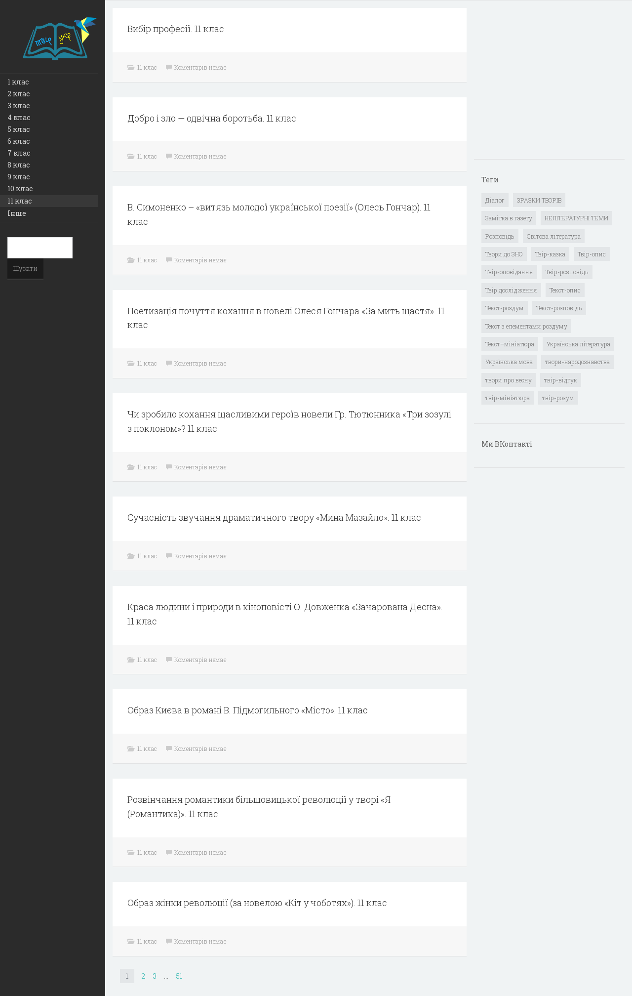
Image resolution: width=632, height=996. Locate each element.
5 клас (18, 129)
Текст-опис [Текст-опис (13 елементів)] (565, 290)
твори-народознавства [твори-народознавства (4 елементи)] (577, 362)
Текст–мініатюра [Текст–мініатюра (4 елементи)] (509, 344)
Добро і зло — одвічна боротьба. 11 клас (211, 118)
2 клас (18, 93)
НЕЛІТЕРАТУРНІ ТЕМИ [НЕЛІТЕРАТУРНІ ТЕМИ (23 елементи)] (576, 218)
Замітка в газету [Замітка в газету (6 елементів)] (508, 218)
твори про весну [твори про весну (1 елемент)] (508, 380)
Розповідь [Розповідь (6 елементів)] (499, 236)
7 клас (18, 153)
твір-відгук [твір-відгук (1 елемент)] (560, 380)
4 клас (18, 117)
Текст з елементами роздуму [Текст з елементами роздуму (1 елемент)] (526, 326)
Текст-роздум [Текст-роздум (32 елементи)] (504, 308)
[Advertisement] (555, 84)
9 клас (18, 176)
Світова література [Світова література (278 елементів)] (554, 236)
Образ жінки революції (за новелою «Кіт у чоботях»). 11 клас (257, 903)
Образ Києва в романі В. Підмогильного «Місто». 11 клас (247, 710)
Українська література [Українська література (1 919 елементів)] (578, 344)
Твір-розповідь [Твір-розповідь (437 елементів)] (567, 272)
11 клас (19, 201)
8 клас (18, 164)
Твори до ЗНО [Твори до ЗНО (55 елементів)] (504, 254)
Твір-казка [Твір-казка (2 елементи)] (550, 254)
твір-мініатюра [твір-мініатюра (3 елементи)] (507, 398)
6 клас (18, 141)
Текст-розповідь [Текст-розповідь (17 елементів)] (559, 308)
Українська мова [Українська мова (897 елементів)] (509, 362)
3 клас (18, 105)
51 (179, 976)
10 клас (20, 188)
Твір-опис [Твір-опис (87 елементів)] (592, 254)
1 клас (18, 81)
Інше (16, 213)
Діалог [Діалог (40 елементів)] (495, 200)
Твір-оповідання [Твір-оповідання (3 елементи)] (509, 272)
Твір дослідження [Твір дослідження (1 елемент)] (511, 290)
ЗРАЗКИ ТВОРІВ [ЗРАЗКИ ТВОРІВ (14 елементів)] (539, 200)
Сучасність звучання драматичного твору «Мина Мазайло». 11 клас (274, 517)
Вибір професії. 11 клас (175, 29)
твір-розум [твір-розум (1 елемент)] (558, 398)
